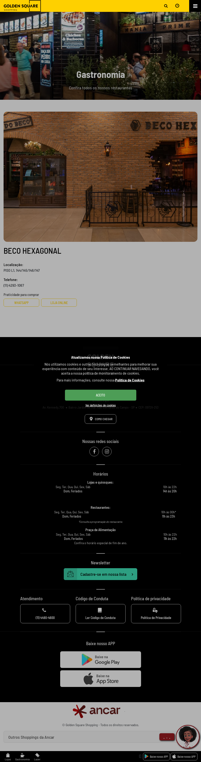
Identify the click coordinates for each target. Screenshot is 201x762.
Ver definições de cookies (100, 405)
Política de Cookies (129, 380)
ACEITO (100, 395)
